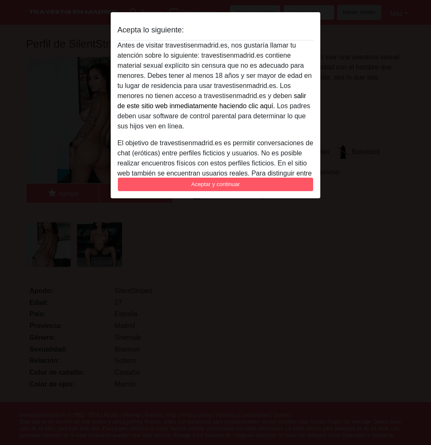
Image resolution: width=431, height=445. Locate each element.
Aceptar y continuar (215, 184)
